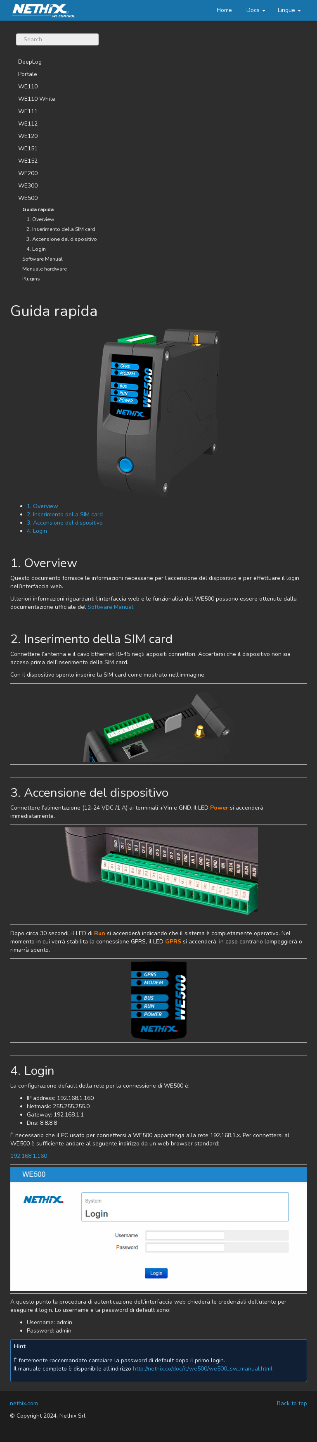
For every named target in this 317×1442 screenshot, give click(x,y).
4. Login (36, 248)
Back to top (292, 1403)
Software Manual (42, 258)
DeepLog (30, 62)
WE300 (28, 186)
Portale (27, 74)
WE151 (28, 148)
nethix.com (24, 1403)
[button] (289, 10)
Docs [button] (255, 10)
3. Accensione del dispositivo (61, 238)
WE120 (28, 136)
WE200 (28, 173)
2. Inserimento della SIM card (60, 229)
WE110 (28, 86)
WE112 (28, 124)
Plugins (31, 278)
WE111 (28, 111)
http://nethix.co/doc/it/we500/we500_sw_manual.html (202, 1369)
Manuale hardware (44, 268)
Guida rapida (38, 209)
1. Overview (40, 219)
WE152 (28, 161)
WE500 (28, 198)
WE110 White (36, 99)
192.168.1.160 (28, 1156)
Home (224, 10)
